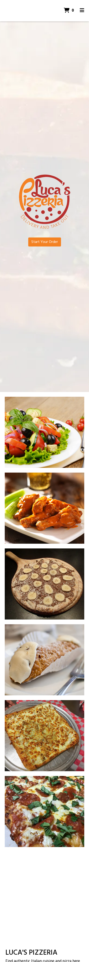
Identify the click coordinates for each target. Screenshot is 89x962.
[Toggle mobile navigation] (82, 11)
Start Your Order (44, 242)
